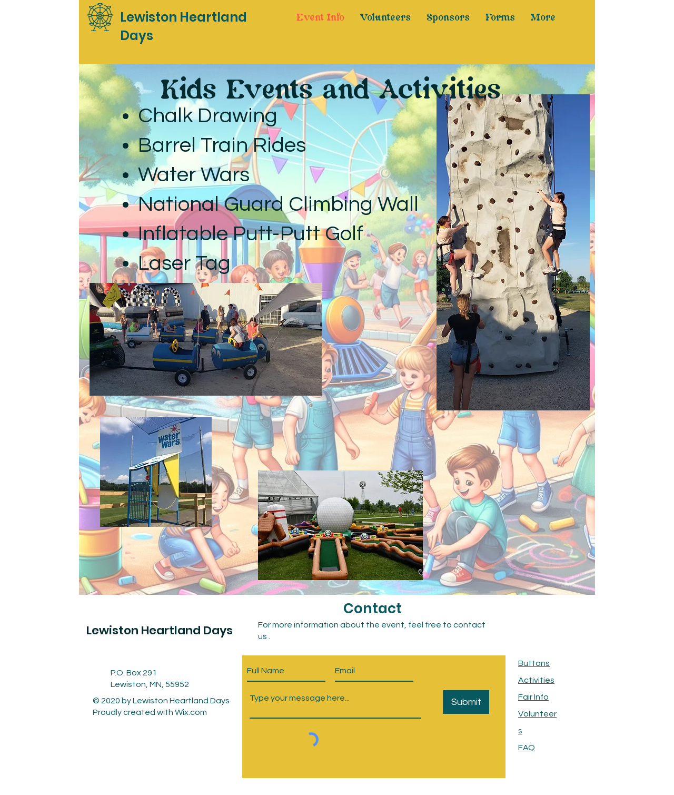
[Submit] (466, 702)
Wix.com (191, 712)
